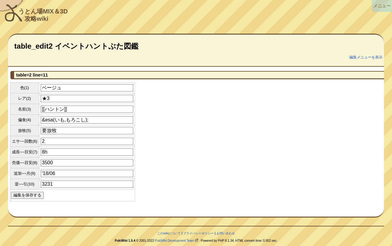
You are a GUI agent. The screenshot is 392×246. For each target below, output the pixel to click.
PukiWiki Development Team (174, 240)
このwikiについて (169, 233)
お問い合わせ (226, 233)
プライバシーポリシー (198, 233)
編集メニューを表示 (366, 57)
